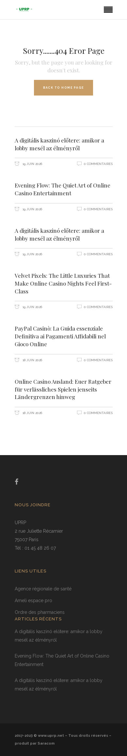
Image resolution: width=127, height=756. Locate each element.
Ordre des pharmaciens (40, 612)
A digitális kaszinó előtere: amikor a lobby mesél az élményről (59, 144)
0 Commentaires (98, 164)
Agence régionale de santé (43, 588)
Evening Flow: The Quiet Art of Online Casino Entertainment (62, 189)
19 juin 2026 (32, 164)
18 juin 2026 (32, 360)
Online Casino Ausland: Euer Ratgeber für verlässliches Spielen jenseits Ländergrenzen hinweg (63, 389)
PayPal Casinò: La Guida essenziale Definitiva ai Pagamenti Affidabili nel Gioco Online (60, 336)
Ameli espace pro (33, 600)
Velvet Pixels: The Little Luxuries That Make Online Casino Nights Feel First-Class (63, 283)
